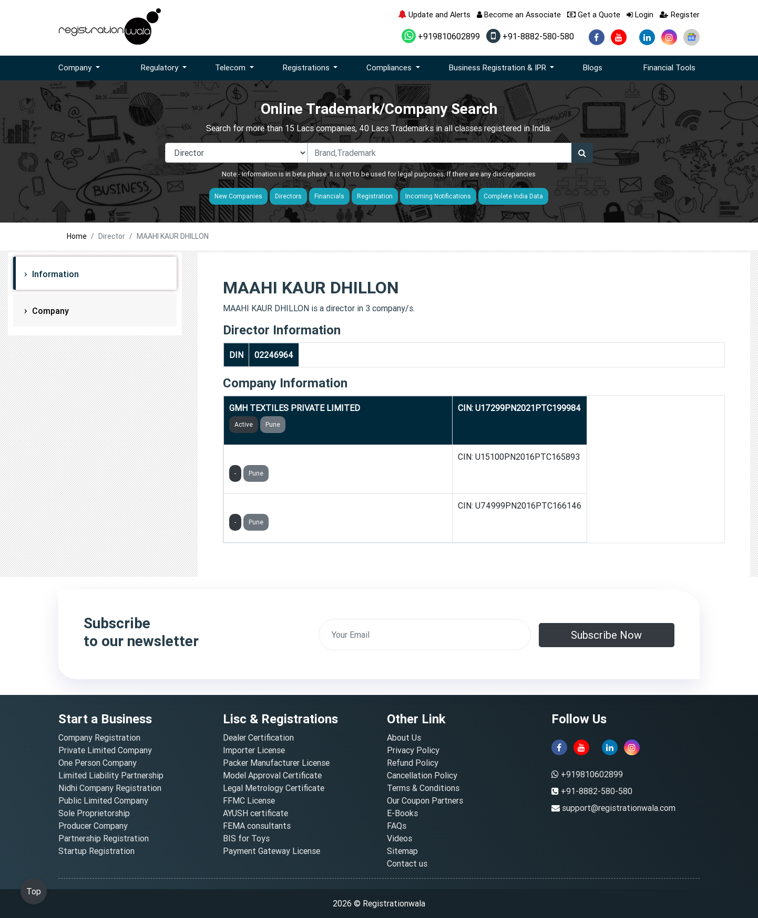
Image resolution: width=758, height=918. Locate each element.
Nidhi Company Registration (109, 788)
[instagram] (669, 37)
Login (640, 14)
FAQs (396, 825)
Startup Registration (96, 851)
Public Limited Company (103, 800)
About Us (404, 737)
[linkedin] (647, 37)
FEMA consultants (257, 825)
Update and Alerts (434, 14)
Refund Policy (412, 762)
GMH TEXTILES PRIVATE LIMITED (294, 408)
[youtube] (619, 37)
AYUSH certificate (255, 813)
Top (33, 891)
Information (54, 274)
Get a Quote (593, 14)
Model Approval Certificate (272, 775)
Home (77, 236)
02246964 (273, 355)
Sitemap (402, 851)
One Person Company (97, 762)
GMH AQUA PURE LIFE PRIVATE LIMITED (307, 456)
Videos (399, 838)
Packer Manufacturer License (276, 762)
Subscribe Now (606, 634)
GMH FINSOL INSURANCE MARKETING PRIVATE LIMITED (338, 505)
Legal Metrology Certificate (273, 788)
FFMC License (249, 800)
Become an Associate (519, 14)
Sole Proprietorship (94, 813)
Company (49, 310)
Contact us (407, 863)
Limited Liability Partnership (110, 775)
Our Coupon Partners (425, 800)
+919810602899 (441, 36)
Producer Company (93, 825)
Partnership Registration (103, 838)
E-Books (402, 813)
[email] (425, 634)
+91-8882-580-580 (530, 36)
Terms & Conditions (423, 788)
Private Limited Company (105, 750)
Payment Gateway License (271, 851)
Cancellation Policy (422, 775)
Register (680, 14)
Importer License (254, 750)
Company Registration (99, 737)
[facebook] (597, 37)
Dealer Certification (258, 737)
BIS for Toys (246, 838)
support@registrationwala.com (618, 808)
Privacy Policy (413, 750)
